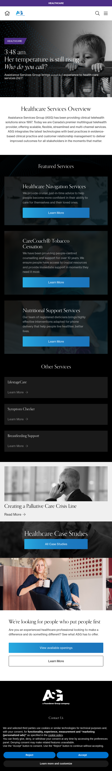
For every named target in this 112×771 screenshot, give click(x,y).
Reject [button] (29, 755)
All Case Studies (56, 544)
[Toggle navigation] (106, 13)
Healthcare (14, 41)
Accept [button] (82, 755)
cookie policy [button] (55, 735)
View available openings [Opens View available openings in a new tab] (56, 648)
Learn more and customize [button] (56, 763)
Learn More (56, 661)
